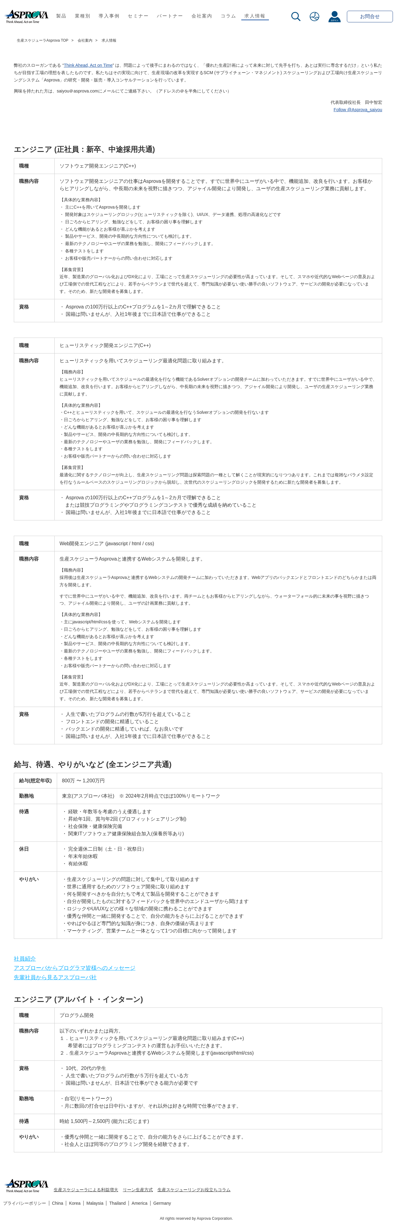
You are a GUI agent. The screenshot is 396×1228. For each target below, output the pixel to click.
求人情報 (255, 15)
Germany (162, 1203)
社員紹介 (25, 959)
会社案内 (202, 15)
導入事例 (109, 15)
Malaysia (95, 1203)
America (139, 1203)
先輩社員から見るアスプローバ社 (55, 977)
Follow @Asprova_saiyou (358, 109)
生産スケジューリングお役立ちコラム (194, 1189)
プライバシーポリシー (24, 1203)
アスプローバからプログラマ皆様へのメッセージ (74, 968)
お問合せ (370, 16)
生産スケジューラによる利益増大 (86, 1189)
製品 (61, 15)
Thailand (117, 1203)
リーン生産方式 (138, 1189)
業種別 (83, 15)
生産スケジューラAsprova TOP (42, 40)
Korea (74, 1203)
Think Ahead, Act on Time (88, 65)
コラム (229, 15)
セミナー (138, 15)
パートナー (170, 15)
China (57, 1203)
